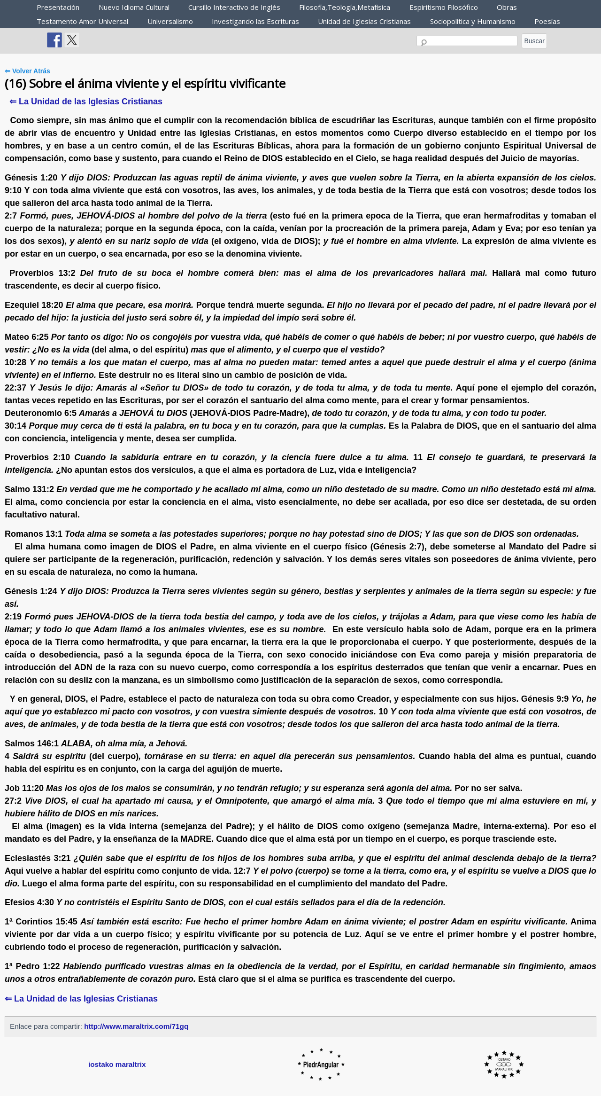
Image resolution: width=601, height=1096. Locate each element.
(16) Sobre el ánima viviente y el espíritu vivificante (145, 83)
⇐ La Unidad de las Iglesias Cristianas (85, 101)
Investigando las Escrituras (255, 21)
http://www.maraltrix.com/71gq (136, 1026)
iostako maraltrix (117, 1064)
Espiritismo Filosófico (443, 7)
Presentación (58, 7)
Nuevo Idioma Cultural (134, 7)
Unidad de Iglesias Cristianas (364, 21)
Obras (507, 7)
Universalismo (170, 21)
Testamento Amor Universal (82, 21)
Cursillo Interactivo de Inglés (234, 7)
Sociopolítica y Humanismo (473, 21)
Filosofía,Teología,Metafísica (344, 7)
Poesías (547, 21)
